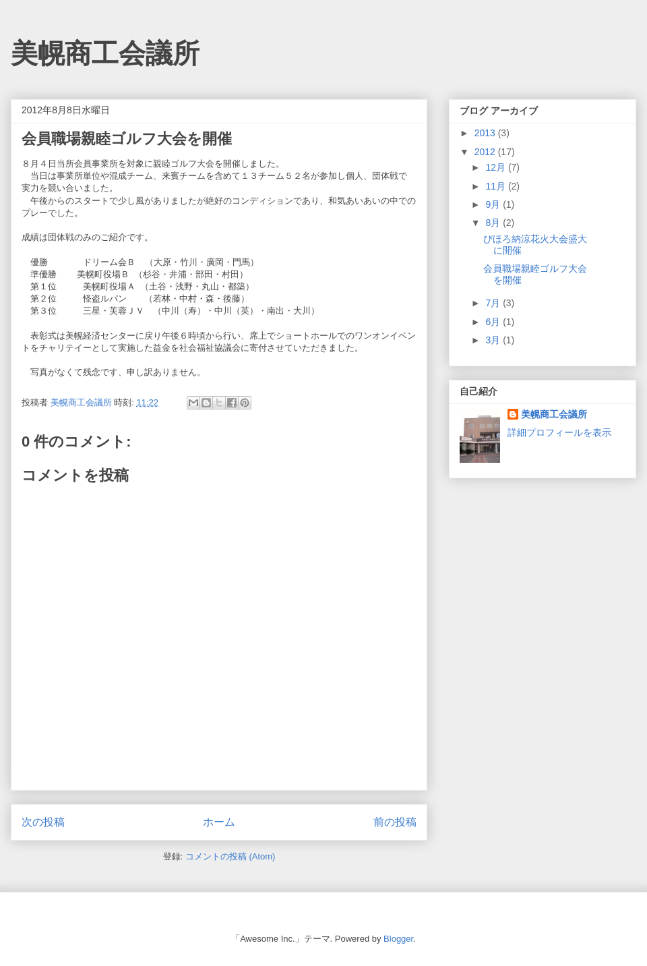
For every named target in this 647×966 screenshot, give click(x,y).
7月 (494, 302)
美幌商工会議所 (105, 53)
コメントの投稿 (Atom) (230, 856)
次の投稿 (43, 822)
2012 (486, 151)
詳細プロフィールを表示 (559, 432)
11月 (496, 186)
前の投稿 (395, 822)
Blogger (398, 939)
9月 (494, 204)
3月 (494, 340)
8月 (494, 222)
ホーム (219, 822)
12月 (496, 167)
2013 (486, 132)
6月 (494, 321)
